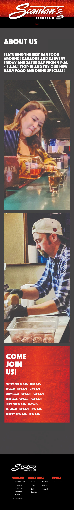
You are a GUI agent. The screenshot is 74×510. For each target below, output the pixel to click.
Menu (33, 485)
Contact (45, 489)
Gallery (44, 485)
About (33, 481)
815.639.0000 (20, 481)
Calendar (45, 481)
